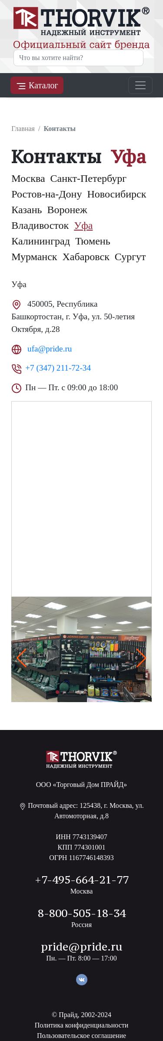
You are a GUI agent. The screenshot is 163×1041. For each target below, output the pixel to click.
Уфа (83, 225)
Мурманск (34, 256)
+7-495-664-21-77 (82, 880)
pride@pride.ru (81, 947)
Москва (28, 178)
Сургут (130, 256)
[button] (141, 658)
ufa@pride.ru (48, 348)
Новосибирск (116, 194)
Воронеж (67, 209)
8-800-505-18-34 (82, 913)
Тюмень (92, 241)
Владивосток (40, 225)
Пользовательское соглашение (81, 1035)
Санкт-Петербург (88, 178)
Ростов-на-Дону (46, 194)
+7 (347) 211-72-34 (58, 367)
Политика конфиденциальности (82, 1025)
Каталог (37, 86)
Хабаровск (85, 256)
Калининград (40, 241)
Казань (26, 209)
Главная (23, 128)
